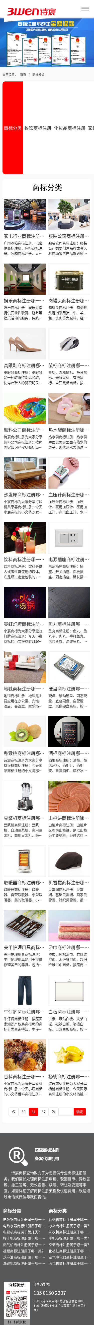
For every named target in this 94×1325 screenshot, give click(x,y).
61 (34, 1111)
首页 (23, 74)
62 (44, 1111)
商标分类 (38, 74)
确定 (79, 1112)
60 (24, 1111)
